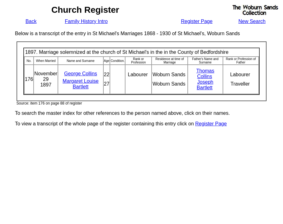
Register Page (196, 21)
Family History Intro (86, 21)
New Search (252, 21)
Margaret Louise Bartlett (81, 83)
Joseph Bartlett (205, 84)
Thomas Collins (205, 73)
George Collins (80, 73)
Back (31, 21)
